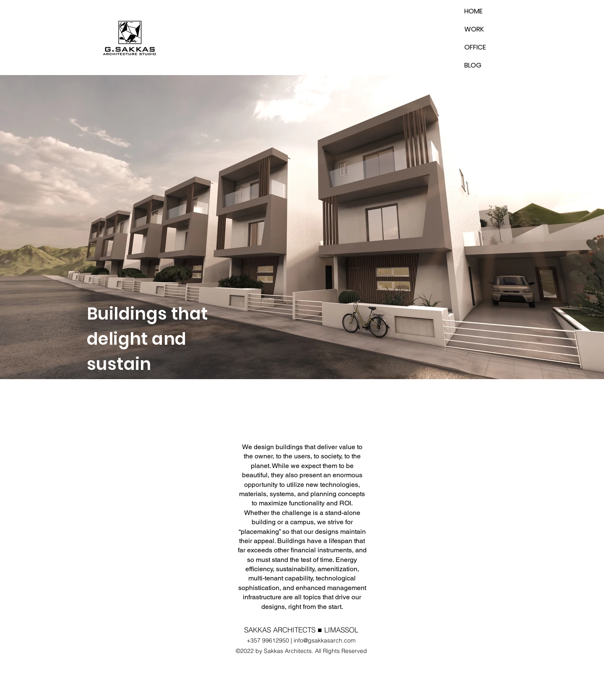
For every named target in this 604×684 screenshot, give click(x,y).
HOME (473, 11)
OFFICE (475, 47)
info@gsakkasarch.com (325, 640)
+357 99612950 (268, 640)
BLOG (473, 65)
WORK (474, 29)
